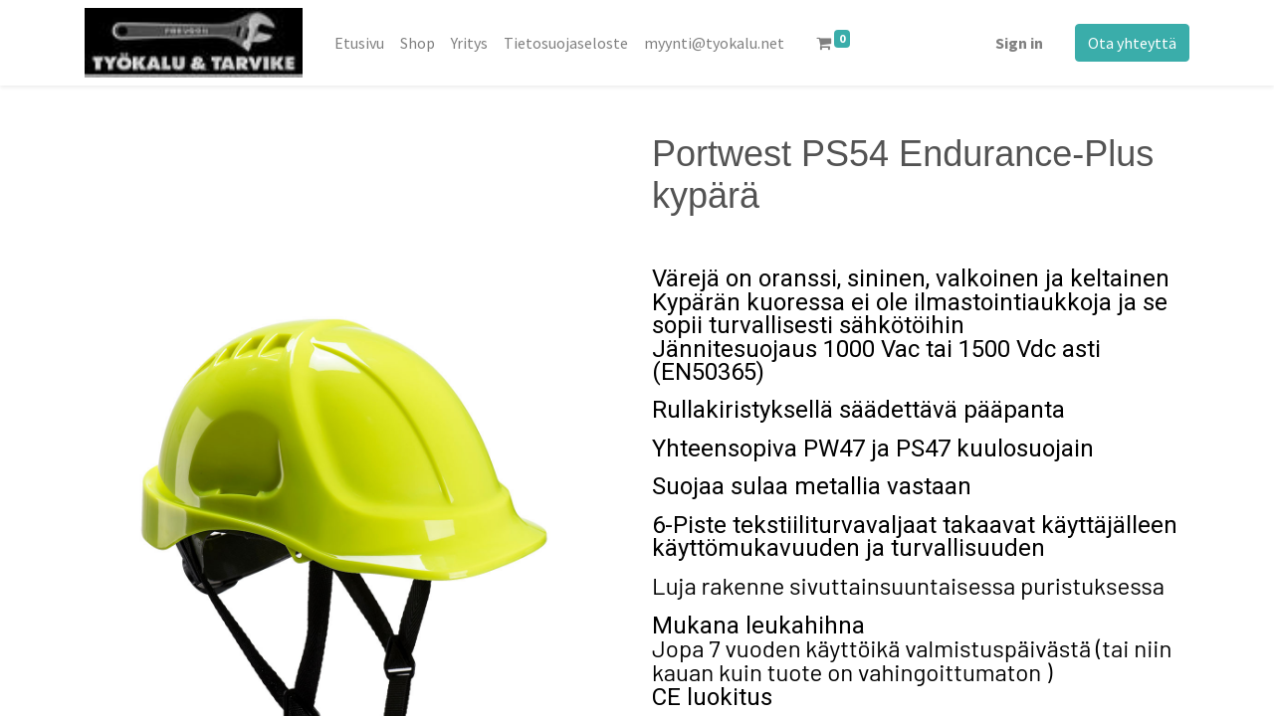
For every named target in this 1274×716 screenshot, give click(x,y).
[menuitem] (359, 43)
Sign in (1019, 43)
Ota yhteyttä (1132, 43)
